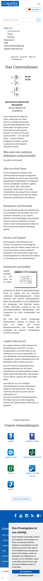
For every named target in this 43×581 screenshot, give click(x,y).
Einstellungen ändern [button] (25, 575)
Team (10, 34)
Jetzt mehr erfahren (21, 499)
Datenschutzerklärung (14, 45)
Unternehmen (13, 31)
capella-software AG (10, 3)
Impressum (9, 40)
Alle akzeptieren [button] (26, 572)
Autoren (11, 37)
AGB (6, 43)
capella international (13, 48)
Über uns (8, 28)
